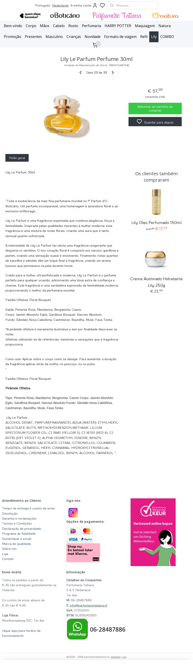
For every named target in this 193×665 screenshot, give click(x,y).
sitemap (116, 656)
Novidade (93, 36)
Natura (165, 25)
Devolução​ (10, 513)
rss (124, 656)
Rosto (73, 25)
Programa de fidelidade (19, 533)
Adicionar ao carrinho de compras (155, 108)
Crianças (74, 36)
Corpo (31, 25)
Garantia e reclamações (19, 518)
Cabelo (59, 25)
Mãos (44, 25)
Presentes (33, 36)
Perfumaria (91, 25)
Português (42, 5)
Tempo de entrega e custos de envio (28, 508)
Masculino (54, 36)
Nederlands (60, 5)
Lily (154, 36)
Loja (5, 554)
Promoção (12, 36)
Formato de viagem (120, 36)
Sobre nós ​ (10, 549)
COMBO (167, 36)
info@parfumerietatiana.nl (88, 605)
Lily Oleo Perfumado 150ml (156, 222)
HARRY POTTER (118, 25)
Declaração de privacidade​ (21, 528)
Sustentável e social (16, 539)
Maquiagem (145, 25)
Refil (143, 36)
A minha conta (84, 5)
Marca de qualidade (16, 544)
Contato (8, 559)
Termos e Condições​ (17, 523)
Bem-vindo (13, 25)
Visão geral (17, 158)
